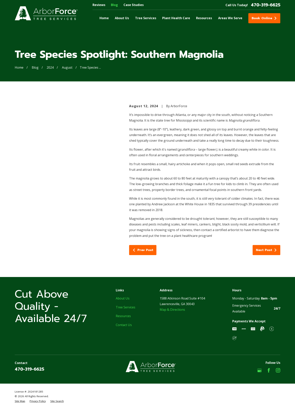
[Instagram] (278, 370)
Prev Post (142, 250)
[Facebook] (269, 370)
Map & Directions (172, 309)
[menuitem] (20, 401)
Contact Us (124, 325)
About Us (122, 298)
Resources (123, 316)
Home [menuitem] (104, 18)
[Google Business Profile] (259, 370)
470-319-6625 (265, 5)
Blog (114, 5)
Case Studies (133, 5)
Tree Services (125, 307)
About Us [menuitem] (122, 18)
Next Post (266, 250)
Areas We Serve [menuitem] (230, 18)
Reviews (99, 5)
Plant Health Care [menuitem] (176, 18)
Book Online (264, 18)
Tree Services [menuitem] (145, 18)
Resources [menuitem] (204, 18)
